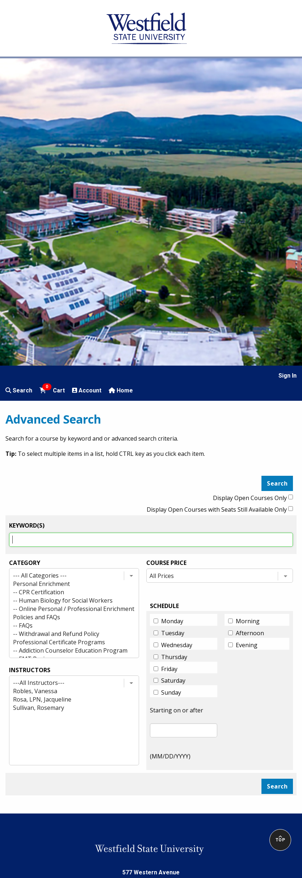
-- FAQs (67, 625)
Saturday (173, 680)
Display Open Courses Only (250, 498)
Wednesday (176, 645)
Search (18, 390)
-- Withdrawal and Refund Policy (67, 634)
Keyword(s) (27, 525)
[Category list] (74, 613)
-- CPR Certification (67, 592)
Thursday (174, 657)
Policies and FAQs (67, 617)
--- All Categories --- (67, 575)
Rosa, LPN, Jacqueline (67, 699)
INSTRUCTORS (29, 670)
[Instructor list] (74, 720)
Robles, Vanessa (67, 691)
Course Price (166, 563)
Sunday (171, 692)
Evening (246, 645)
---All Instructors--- (67, 683)
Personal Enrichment (67, 584)
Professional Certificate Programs (67, 642)
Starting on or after (176, 710)
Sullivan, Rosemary (67, 708)
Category (24, 563)
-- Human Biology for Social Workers (67, 600)
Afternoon (250, 633)
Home (121, 390)
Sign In (287, 375)
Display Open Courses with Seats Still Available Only (217, 509)
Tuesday (172, 633)
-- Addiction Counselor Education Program (67, 650)
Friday (169, 669)
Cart (52, 390)
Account (86, 390)
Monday (172, 621)
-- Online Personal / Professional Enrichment (67, 609)
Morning (248, 621)
